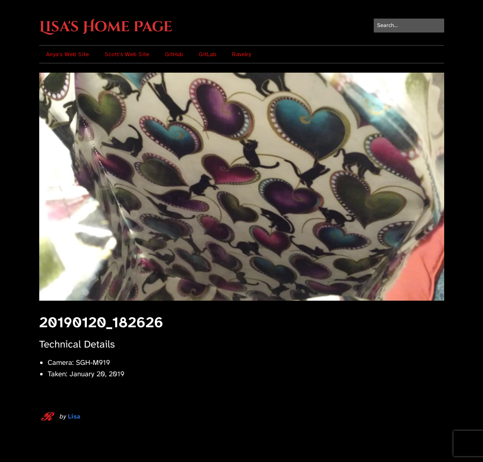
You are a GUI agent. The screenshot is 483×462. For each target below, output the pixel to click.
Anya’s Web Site (67, 54)
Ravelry (241, 54)
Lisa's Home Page (105, 27)
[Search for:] (409, 26)
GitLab (207, 54)
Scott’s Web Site (127, 54)
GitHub (174, 54)
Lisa (74, 416)
